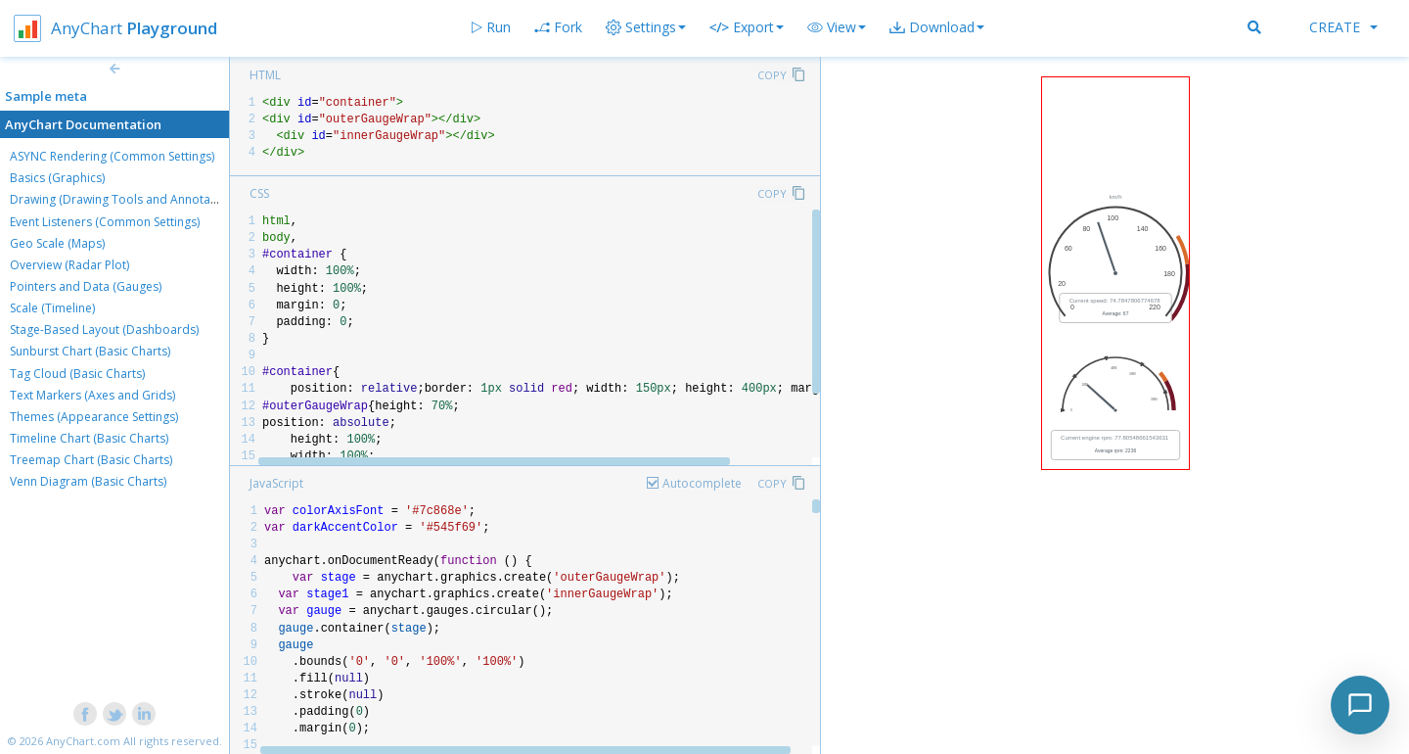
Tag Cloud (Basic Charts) (77, 373)
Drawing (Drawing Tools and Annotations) (125, 199)
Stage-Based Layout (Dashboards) (104, 329)
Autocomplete (702, 483)
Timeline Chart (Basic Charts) (89, 438)
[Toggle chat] (1360, 705)
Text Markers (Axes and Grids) (92, 395)
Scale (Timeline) (52, 308)
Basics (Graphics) (57, 177)
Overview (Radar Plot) (69, 265)
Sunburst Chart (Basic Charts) (90, 351)
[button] (836, 27)
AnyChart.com (83, 740)
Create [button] (1343, 27)
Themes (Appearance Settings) (94, 416)
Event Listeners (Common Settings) (105, 221)
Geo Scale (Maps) (57, 243)
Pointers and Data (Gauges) (85, 286)
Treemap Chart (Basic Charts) (91, 459)
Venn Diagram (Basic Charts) (88, 481)
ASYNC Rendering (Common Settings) (112, 156)
